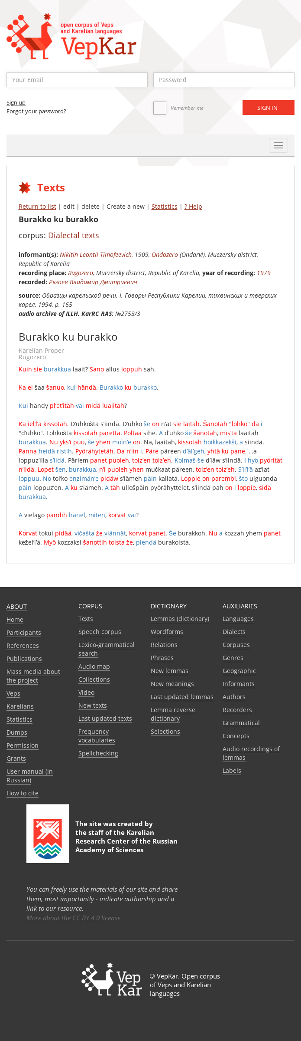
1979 (264, 273)
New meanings (172, 684)
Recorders (237, 710)
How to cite (22, 793)
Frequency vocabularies (96, 735)
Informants (239, 684)
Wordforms (167, 631)
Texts (85, 618)
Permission (22, 745)
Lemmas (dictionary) (180, 618)
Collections (94, 679)
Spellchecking (98, 753)
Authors (234, 697)
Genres (233, 657)
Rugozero (80, 273)
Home (14, 619)
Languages (238, 618)
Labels (232, 770)
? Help (193, 206)
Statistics (165, 206)
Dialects (234, 631)
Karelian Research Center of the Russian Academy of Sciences (126, 841)
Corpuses (236, 644)
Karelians (20, 706)
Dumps (16, 732)
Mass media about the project (33, 675)
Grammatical (241, 723)
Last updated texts (105, 718)
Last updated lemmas (182, 697)
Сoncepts (236, 736)
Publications (24, 658)
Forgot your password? (36, 111)
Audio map (94, 666)
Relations (164, 644)
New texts (92, 705)
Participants (23, 632)
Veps (13, 693)
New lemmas (169, 671)
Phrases (162, 657)
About (16, 606)
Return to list (37, 206)
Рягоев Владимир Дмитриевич (93, 282)
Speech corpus (99, 631)
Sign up (16, 102)
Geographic (239, 671)
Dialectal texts (73, 235)
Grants (16, 758)
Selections (165, 731)
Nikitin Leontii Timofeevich (96, 254)
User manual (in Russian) (29, 775)
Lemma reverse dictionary (173, 714)
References (22, 645)
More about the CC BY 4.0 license (73, 917)
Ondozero (165, 254)
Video (86, 692)
